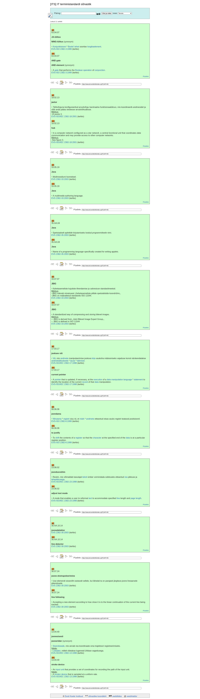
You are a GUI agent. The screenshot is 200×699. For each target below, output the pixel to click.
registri (66, 419)
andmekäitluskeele (59, 361)
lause (72, 361)
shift (57, 438)
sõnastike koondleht (97, 696)
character (97, 438)
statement (138, 379)
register (78, 438)
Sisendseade (59, 646)
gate (57, 70)
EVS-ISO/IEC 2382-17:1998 (64, 363)
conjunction (100, 70)
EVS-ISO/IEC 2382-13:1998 (64, 653)
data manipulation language (119, 379)
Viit (54, 358)
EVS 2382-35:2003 (60, 235)
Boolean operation (83, 70)
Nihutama (57, 419)
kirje (94, 358)
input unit (60, 669)
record (85, 382)
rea (125, 477)
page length (136, 498)
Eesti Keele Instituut (74, 696)
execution (97, 379)
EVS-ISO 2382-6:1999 (61, 421)
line (118, 498)
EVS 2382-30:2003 (60, 532)
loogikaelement (94, 47)
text (90, 498)
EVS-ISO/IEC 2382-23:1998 (64, 482)
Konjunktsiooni (59, 47)
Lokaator (56, 651)
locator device (61, 674)
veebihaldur (132, 696)
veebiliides (117, 696)
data (97, 382)
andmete (64, 358)
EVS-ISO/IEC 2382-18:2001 (64, 116)
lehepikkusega (57, 479)
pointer (58, 379)
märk (82, 419)
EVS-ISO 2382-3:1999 (61, 49)
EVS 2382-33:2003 (60, 179)
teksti (84, 477)
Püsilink (146, 76)
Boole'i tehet (73, 47)
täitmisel (81, 361)
